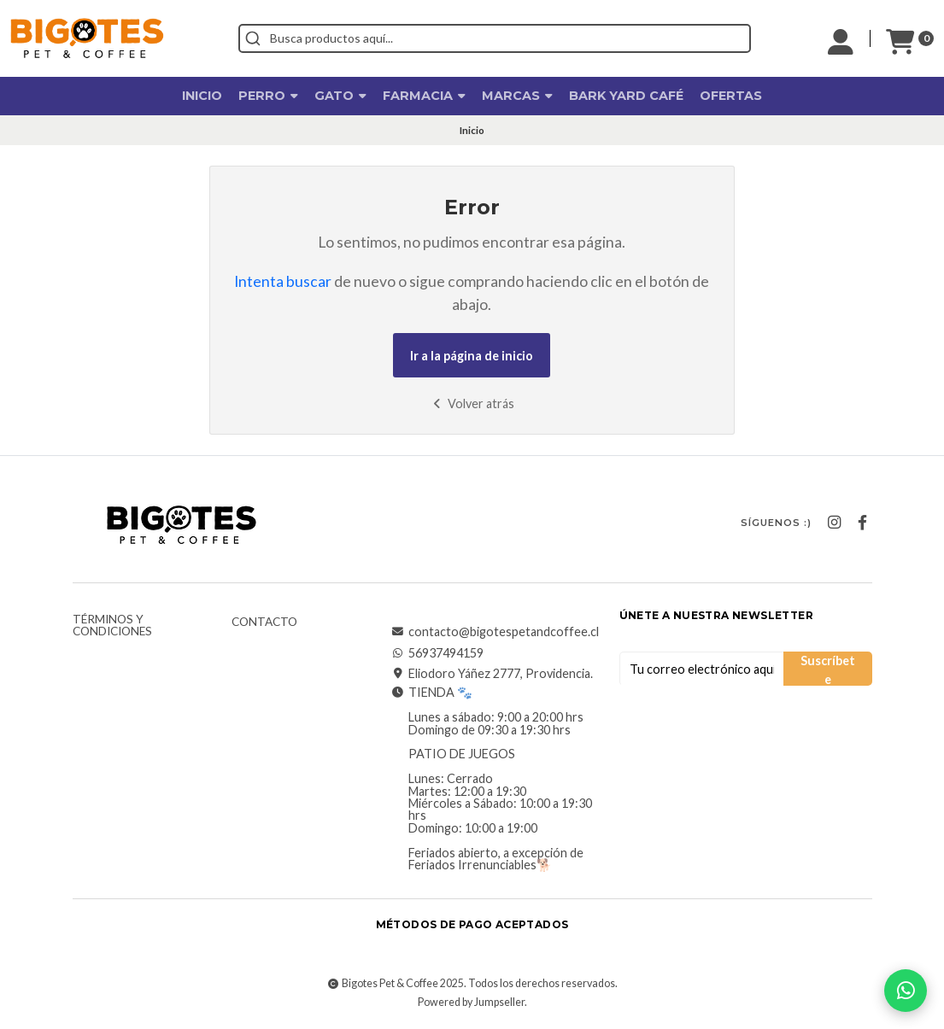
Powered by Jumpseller (471, 1002)
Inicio (202, 95)
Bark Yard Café (626, 95)
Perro (268, 95)
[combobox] (494, 38)
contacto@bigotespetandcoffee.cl (495, 632)
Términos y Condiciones (112, 625)
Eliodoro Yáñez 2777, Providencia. (492, 674)
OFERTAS (731, 95)
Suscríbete (827, 669)
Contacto (264, 623)
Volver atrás (472, 403)
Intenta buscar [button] (282, 281)
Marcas (517, 95)
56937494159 (437, 653)
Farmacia (424, 95)
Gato (340, 95)
